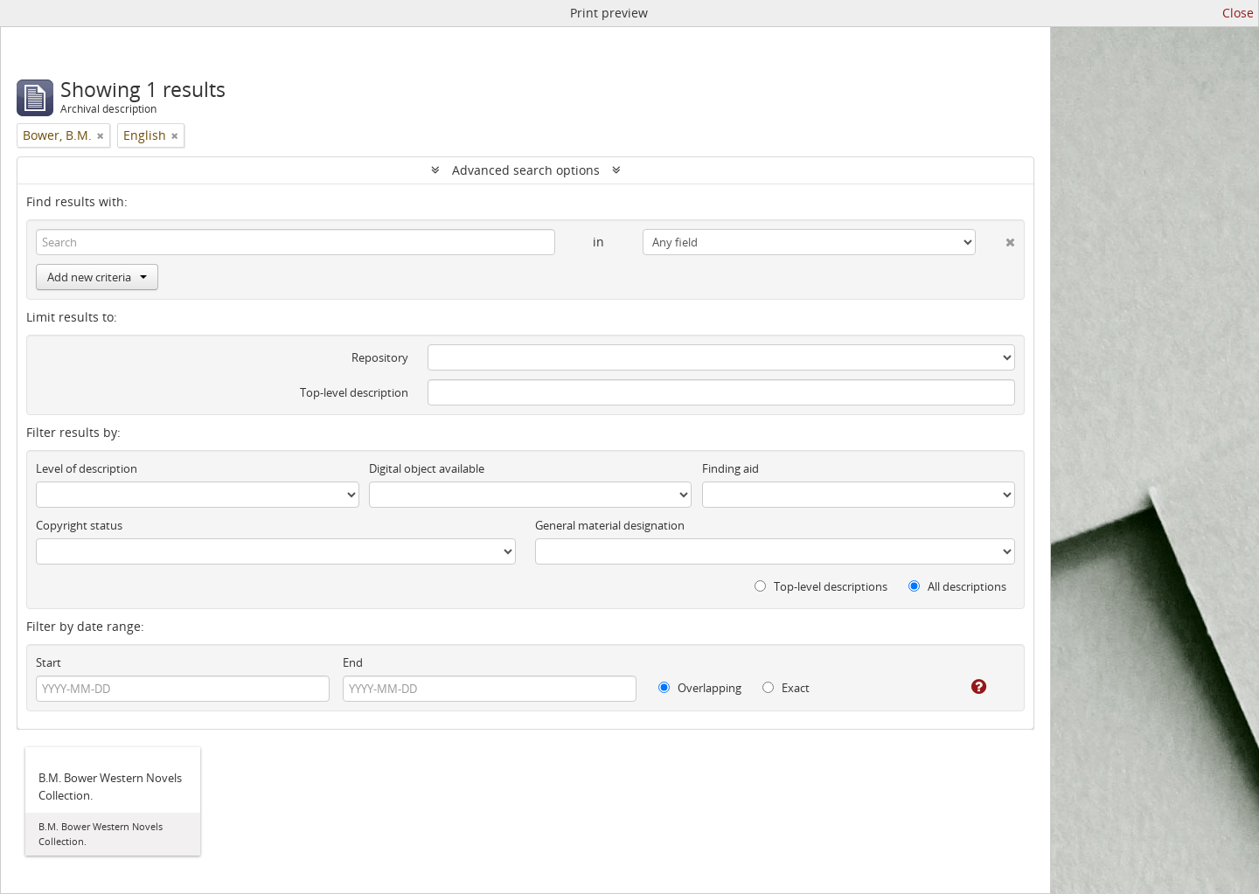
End (353, 662)
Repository (379, 357)
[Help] (966, 687)
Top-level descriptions (821, 586)
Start (48, 662)
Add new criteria (97, 277)
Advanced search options (526, 170)
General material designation (610, 525)
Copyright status (79, 525)
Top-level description (354, 392)
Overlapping (699, 688)
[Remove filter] (100, 135)
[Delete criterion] (995, 238)
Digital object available (426, 468)
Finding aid (730, 468)
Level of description (86, 468)
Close (1238, 12)
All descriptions (957, 586)
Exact (786, 688)
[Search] (295, 242)
